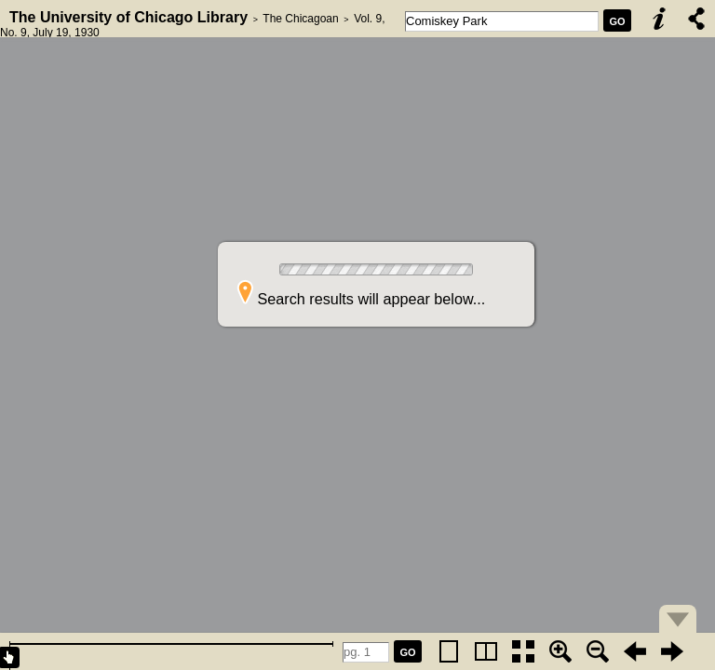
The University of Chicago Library (128, 17)
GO (617, 21)
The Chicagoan (300, 18)
